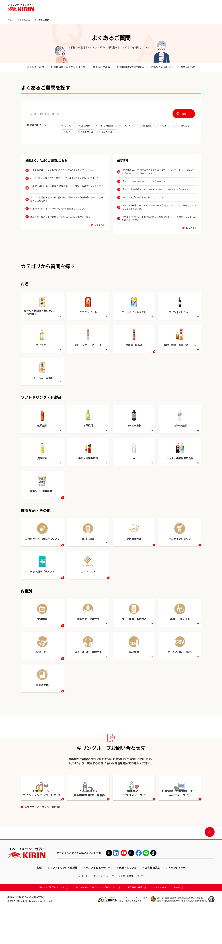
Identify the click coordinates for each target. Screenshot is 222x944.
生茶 (68, 132)
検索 (183, 113)
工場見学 (85, 125)
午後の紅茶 (184, 125)
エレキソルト (108, 132)
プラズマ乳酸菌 (105, 125)
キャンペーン (128, 125)
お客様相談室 (24, 19)
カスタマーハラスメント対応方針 (44, 844)
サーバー (68, 125)
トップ (10, 19)
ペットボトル (86, 132)
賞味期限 (147, 125)
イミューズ (165, 125)
